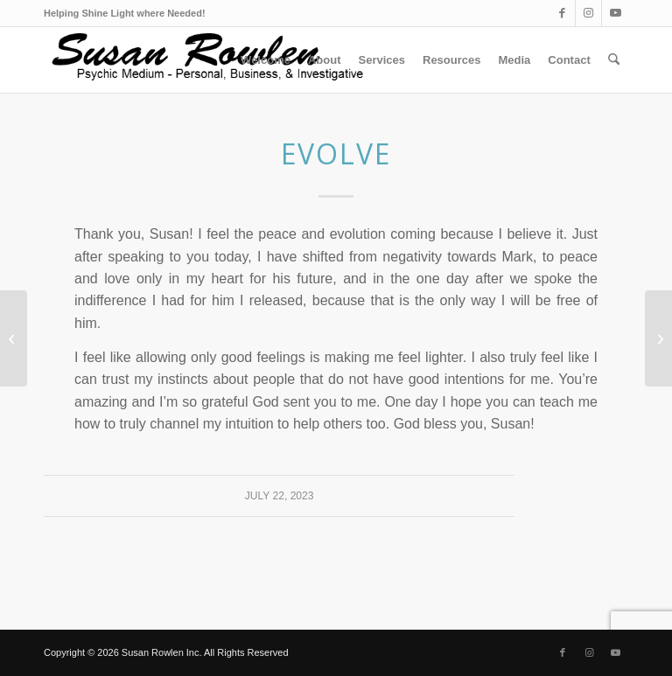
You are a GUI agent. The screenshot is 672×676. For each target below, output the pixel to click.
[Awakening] (13, 338)
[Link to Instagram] (588, 13)
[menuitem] (265, 60)
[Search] (613, 60)
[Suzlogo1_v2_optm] (213, 60)
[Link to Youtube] (615, 13)
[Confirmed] (658, 338)
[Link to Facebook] (562, 13)
